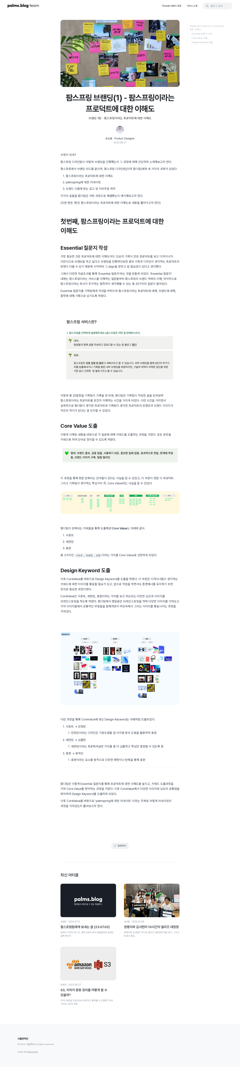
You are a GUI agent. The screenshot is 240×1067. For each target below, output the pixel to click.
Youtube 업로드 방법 (171, 5)
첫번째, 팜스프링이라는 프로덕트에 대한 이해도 (207, 28)
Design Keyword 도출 (202, 42)
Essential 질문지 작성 (202, 33)
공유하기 (120, 845)
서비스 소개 (192, 5)
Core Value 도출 (199, 38)
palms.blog (33, 1052)
